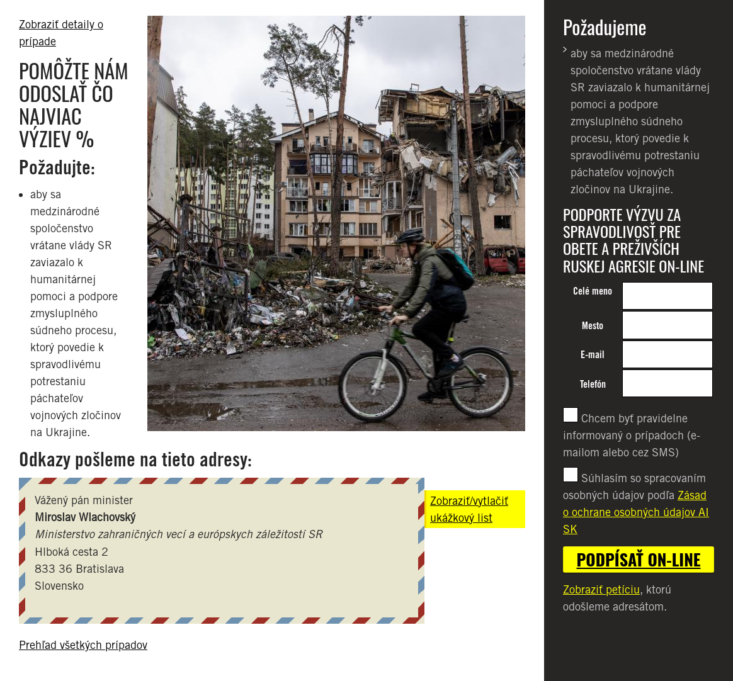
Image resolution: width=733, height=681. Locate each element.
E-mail (593, 355)
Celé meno (592, 291)
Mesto (592, 326)
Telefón (593, 384)
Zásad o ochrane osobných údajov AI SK (636, 512)
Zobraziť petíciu (601, 589)
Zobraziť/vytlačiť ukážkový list (469, 509)
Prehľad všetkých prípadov (83, 644)
